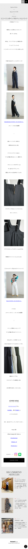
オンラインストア (12, 406)
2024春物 (9, 410)
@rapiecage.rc (14, 445)
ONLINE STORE (25, 546)
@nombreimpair (14, 438)
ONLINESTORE (23, 1)
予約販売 (17, 410)
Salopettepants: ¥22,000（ (14, 121)
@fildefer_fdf (14, 442)
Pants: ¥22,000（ (14, 301)
